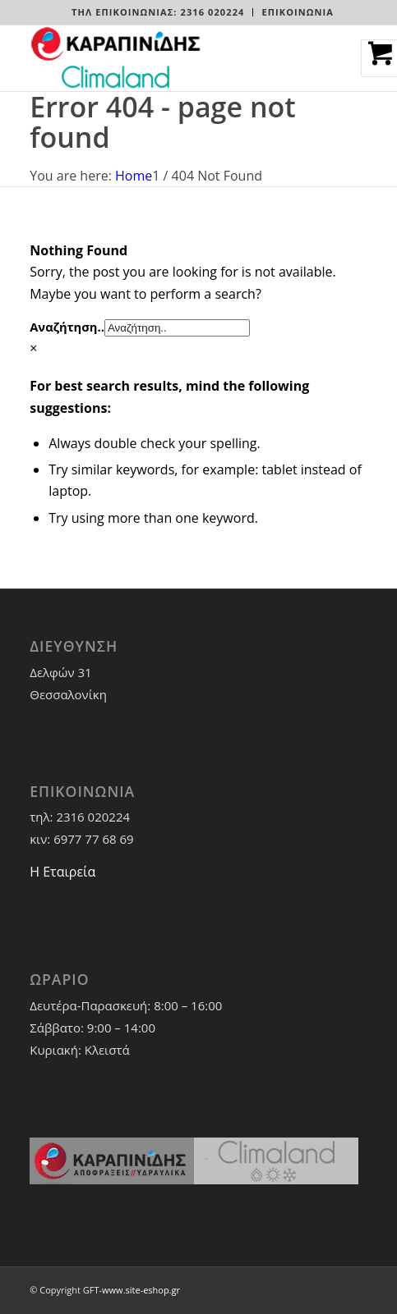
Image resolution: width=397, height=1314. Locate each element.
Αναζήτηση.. (67, 326)
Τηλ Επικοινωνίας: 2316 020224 (158, 12)
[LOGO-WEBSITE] (164, 58)
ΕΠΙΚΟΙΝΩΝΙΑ (297, 12)
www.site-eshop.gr (141, 1290)
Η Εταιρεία (62, 872)
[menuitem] (158, 12)
